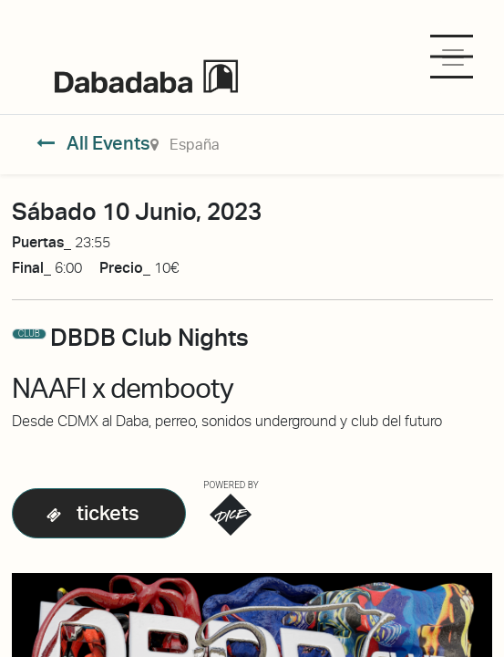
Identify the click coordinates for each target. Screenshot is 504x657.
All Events (93, 143)
